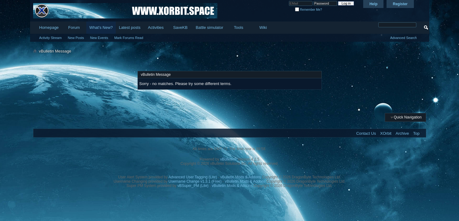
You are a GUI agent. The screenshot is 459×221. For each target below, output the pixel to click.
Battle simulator (209, 27)
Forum (74, 27)
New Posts (76, 38)
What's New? (101, 27)
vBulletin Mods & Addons (240, 177)
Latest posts (129, 27)
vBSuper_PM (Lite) (192, 186)
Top (416, 133)
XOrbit (385, 133)
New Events (99, 38)
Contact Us (366, 133)
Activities (156, 27)
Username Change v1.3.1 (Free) (195, 181)
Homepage (49, 27)
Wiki (263, 27)
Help (373, 4)
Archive (402, 133)
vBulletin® (228, 159)
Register (400, 4)
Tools (238, 27)
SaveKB (180, 27)
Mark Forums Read (128, 38)
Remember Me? (308, 9)
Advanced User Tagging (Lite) (193, 177)
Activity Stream (50, 38)
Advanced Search (403, 38)
